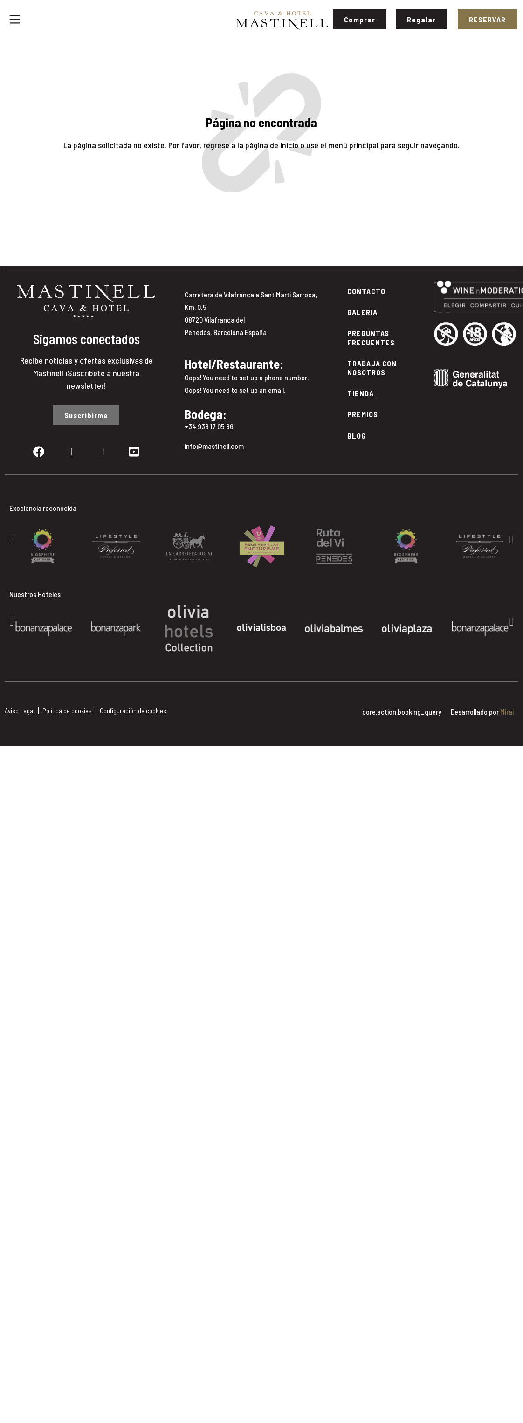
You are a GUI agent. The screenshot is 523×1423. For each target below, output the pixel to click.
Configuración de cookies (133, 711)
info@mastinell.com (214, 445)
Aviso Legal (19, 711)
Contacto (366, 291)
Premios (362, 414)
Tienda (360, 393)
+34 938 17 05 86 (209, 426)
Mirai (507, 711)
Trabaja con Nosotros (372, 368)
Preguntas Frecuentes (371, 337)
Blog (356, 435)
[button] (11, 539)
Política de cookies (67, 711)
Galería (362, 312)
